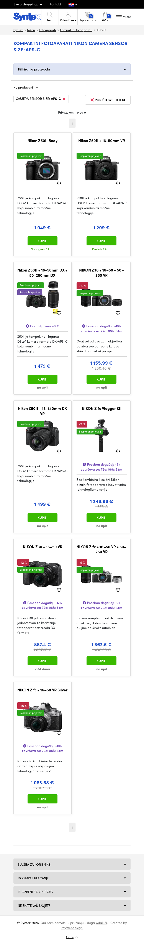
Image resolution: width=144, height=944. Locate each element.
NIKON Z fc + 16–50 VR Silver (42, 689)
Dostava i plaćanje (33, 878)
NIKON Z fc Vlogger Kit (101, 408)
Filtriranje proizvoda (34, 69)
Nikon (31, 30)
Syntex (18, 30)
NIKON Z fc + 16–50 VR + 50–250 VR (101, 549)
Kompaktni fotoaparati (76, 30)
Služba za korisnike (34, 864)
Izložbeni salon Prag (35, 891)
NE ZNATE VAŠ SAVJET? (34, 905)
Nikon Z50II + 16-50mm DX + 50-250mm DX (42, 272)
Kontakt (55, 4)
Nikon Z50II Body (42, 140)
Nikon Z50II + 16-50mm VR (101, 140)
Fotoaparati (47, 30)
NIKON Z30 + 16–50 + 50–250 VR (101, 272)
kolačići (101, 922)
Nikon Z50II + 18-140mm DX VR (42, 411)
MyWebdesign (72, 927)
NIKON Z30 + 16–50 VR (42, 546)
